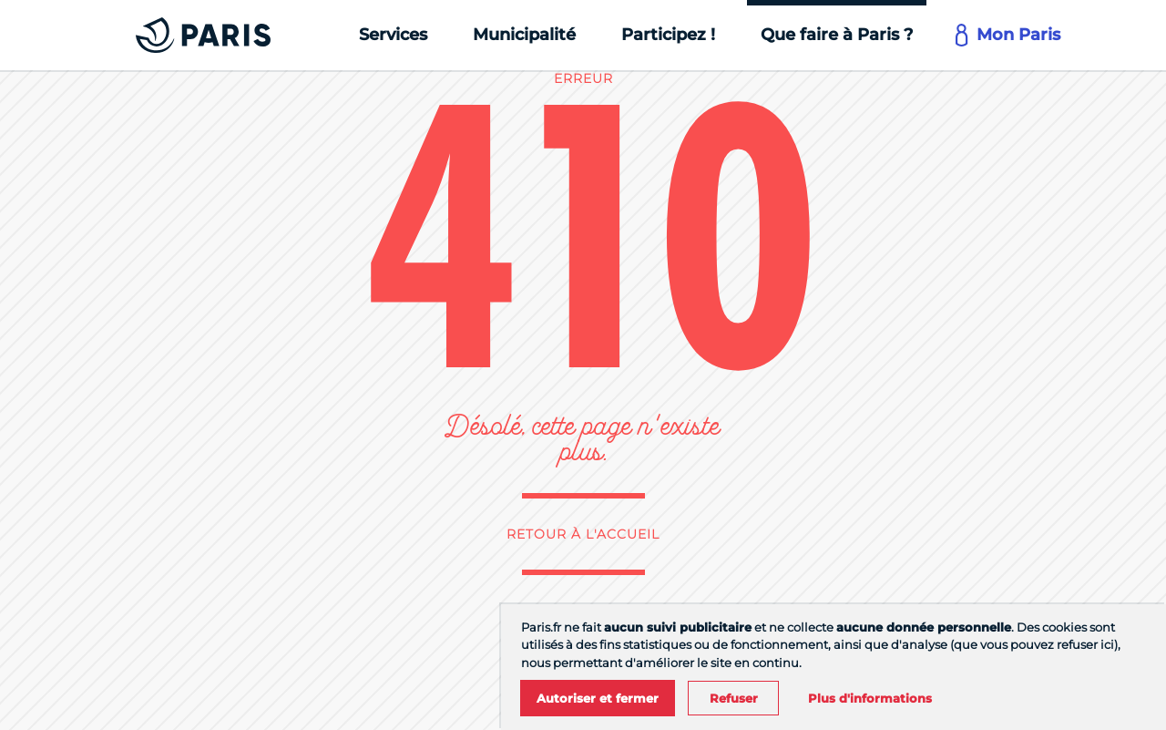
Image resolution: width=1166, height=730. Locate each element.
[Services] (393, 35)
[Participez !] (668, 35)
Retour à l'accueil (583, 534)
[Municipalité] (524, 35)
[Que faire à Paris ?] (837, 35)
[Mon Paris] (1009, 35)
